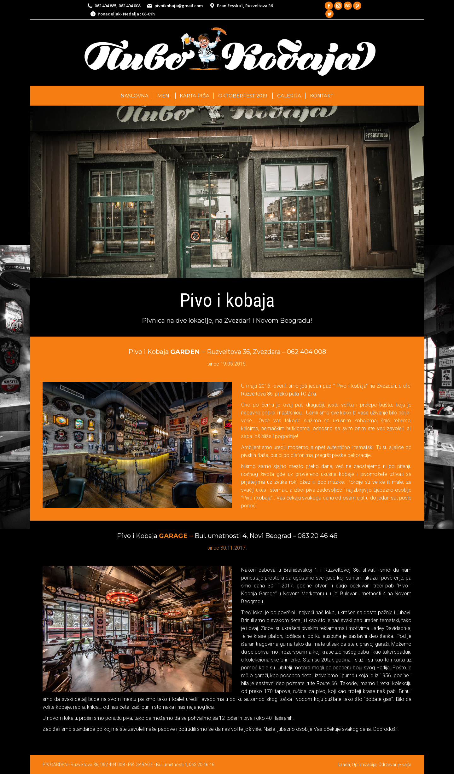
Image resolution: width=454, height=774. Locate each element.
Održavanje (389, 764)
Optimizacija (364, 764)
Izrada (344, 764)
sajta (406, 764)
